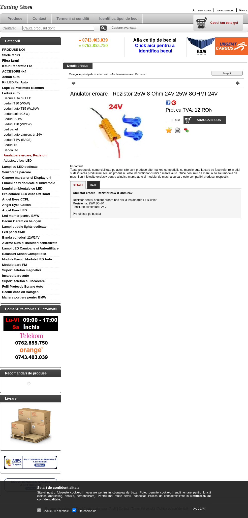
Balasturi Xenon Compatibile (24, 254)
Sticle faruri (11, 55)
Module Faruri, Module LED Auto (27, 259)
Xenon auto (11, 77)
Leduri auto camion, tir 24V (23, 134)
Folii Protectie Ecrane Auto (22, 286)
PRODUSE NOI (13, 49)
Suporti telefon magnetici (21, 270)
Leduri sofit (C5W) (17, 114)
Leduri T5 (10, 145)
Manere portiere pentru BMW (24, 297)
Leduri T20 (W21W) (18, 124)
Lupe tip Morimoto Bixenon (23, 88)
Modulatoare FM (14, 265)
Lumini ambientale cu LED (22, 188)
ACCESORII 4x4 (14, 71)
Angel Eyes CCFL (15, 199)
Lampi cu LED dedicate (20, 167)
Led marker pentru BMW (20, 216)
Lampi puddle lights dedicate (24, 226)
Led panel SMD (13, 232)
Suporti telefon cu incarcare (23, 281)
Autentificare (201, 10)
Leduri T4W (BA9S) (17, 140)
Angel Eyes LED (14, 210)
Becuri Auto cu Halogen (20, 292)
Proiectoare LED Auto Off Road (26, 194)
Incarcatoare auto (15, 275)
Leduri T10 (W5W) (17, 103)
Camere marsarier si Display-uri (26, 177)
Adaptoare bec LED (18, 160)
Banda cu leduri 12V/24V (21, 237)
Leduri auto (11, 93)
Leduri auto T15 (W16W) (21, 108)
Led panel (11, 129)
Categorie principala (81, 74)
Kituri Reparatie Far (17, 66)
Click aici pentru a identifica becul (155, 48)
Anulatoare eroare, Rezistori (25, 155)
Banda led (11, 150)
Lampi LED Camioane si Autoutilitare (30, 248)
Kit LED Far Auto (15, 82)
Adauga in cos (209, 120)
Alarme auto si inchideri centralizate (30, 243)
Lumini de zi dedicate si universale (28, 183)
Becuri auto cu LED (17, 98)
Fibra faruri (10, 60)
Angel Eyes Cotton (16, 205)
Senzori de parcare (16, 172)
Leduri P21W (13, 119)
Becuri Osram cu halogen (21, 221)
